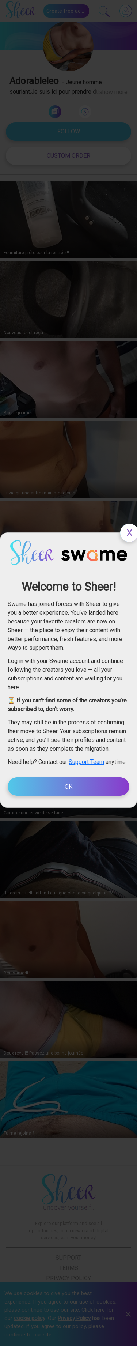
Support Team (86, 761)
